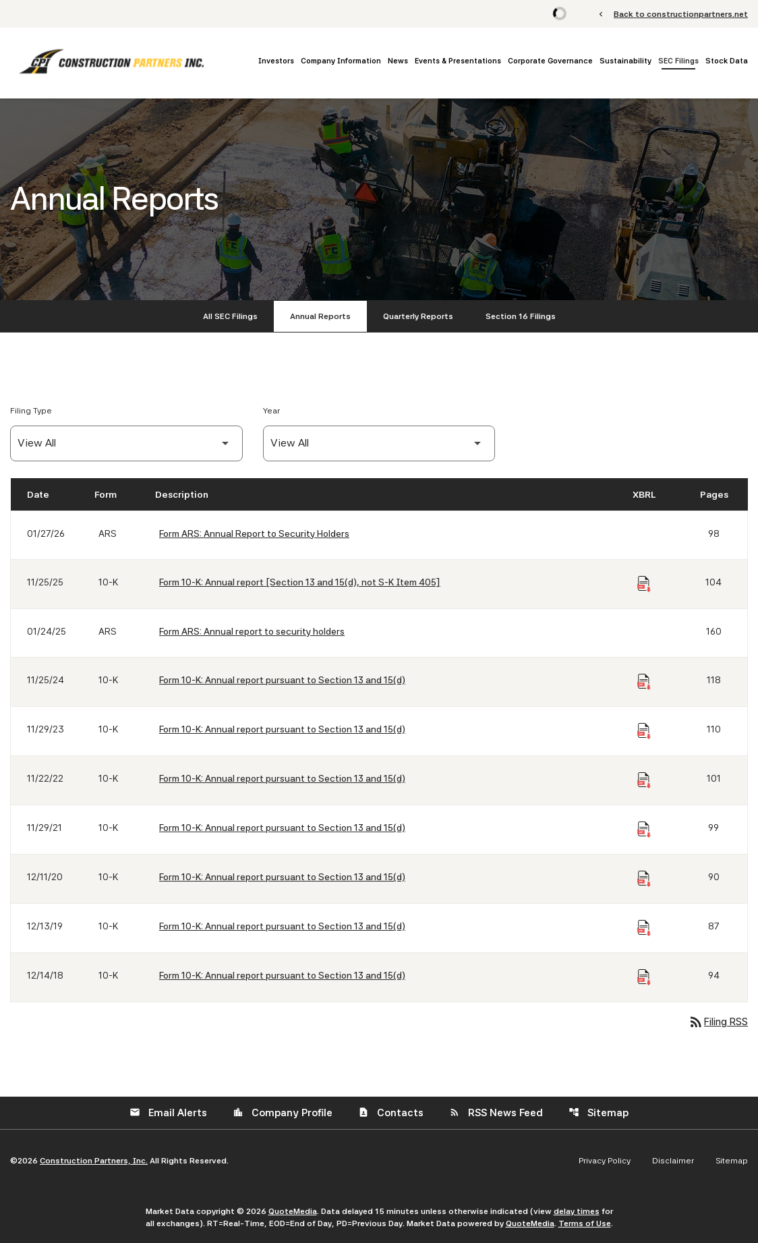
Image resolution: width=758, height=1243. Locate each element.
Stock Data (726, 61)
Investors (276, 61)
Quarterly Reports (418, 316)
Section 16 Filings (521, 316)
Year (271, 410)
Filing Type (31, 410)
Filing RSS (718, 1022)
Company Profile (282, 1113)
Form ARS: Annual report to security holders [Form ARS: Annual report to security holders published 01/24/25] (252, 631)
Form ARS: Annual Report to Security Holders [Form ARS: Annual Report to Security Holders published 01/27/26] (254, 533)
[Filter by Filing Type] (126, 443)
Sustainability (625, 61)
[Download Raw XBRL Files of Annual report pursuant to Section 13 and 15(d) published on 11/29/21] (644, 829)
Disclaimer (673, 1161)
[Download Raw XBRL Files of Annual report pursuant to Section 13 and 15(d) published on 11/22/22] (644, 780)
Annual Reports (320, 316)
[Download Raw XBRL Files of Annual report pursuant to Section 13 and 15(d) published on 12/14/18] (644, 977)
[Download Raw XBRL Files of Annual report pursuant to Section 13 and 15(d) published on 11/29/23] (644, 731)
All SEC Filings (230, 316)
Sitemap (598, 1113)
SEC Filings (678, 61)
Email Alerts (168, 1113)
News (398, 61)
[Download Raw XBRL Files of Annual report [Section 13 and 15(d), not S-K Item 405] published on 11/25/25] (644, 584)
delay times (577, 1211)
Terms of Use (584, 1223)
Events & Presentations (458, 61)
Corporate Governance (550, 61)
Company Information (341, 61)
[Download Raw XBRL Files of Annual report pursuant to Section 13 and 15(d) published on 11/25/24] (644, 682)
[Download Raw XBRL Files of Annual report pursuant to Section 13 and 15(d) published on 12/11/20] (644, 879)
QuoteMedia (292, 1211)
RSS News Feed (496, 1113)
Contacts (391, 1113)
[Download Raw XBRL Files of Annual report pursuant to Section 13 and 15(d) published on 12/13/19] (644, 928)
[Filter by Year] (379, 443)
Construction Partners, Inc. (94, 1160)
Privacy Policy (605, 1161)
